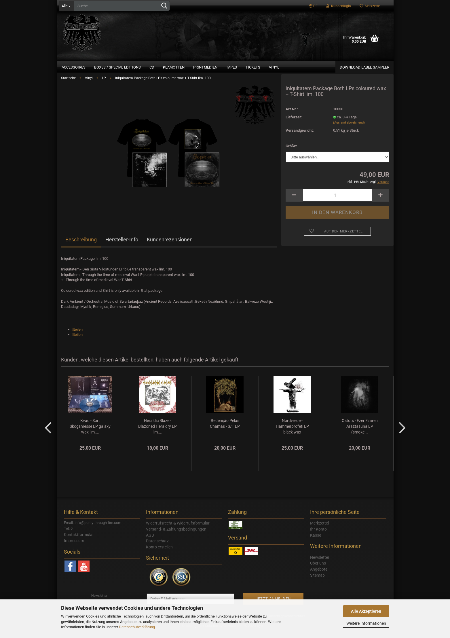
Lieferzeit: (294, 123)
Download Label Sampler (364, 67)
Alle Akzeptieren (366, 611)
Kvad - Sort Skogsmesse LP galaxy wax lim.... (90, 433)
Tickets (253, 67)
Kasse (315, 541)
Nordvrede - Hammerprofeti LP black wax (292, 433)
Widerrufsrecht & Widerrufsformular (178, 529)
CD (151, 67)
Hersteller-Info (121, 246)
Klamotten (174, 67)
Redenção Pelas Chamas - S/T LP (225, 430)
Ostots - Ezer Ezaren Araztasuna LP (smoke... (360, 433)
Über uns (318, 569)
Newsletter (319, 563)
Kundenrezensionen (170, 246)
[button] (78, 336)
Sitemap (317, 581)
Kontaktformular (79, 541)
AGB (150, 541)
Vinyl (274, 67)
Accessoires (74, 67)
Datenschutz (157, 547)
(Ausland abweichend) (349, 129)
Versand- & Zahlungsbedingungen (176, 535)
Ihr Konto (318, 535)
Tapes (231, 67)
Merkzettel (370, 6)
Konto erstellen (159, 553)
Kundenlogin (338, 6)
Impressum (74, 547)
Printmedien (205, 67)
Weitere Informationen (366, 623)
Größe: (291, 152)
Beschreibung (81, 246)
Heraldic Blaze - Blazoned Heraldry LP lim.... (157, 433)
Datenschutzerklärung (137, 627)
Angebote (318, 575)
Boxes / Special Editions (117, 67)
